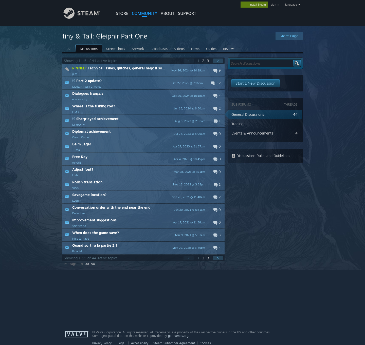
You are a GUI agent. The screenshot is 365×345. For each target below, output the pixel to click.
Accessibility (140, 343)
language (291, 4)
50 (93, 264)
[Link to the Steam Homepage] (85, 17)
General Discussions (247, 114)
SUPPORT (187, 13)
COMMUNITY (144, 13)
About (167, 13)
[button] (143, 70)
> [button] (218, 61)
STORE (122, 13)
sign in (275, 4)
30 (87, 264)
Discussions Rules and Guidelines (260, 156)
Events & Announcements (252, 133)
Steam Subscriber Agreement (174, 343)
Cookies (205, 343)
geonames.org (178, 336)
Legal (121, 343)
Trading (237, 124)
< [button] (189, 61)
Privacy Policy (102, 343)
